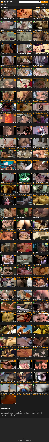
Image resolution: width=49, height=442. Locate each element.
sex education (3, 19)
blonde (37, 78)
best (10, 415)
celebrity (4, 171)
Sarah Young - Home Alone (38, 18)
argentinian (15, 148)
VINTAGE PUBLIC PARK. (21, 182)
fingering (18, 19)
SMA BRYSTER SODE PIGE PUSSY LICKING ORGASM (24, 53)
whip (13, 394)
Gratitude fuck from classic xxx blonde (7, 404)
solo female (31, 171)
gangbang (42, 31)
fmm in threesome (41, 370)
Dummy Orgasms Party (37, 42)
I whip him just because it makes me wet (7, 393)
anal (34, 160)
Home (2, 4)
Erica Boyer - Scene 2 (20, 252)
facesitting (11, 206)
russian (46, 113)
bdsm (40, 136)
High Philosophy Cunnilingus (5, 112)
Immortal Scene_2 (3, 241)
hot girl (30, 242)
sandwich (9, 253)
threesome (12, 125)
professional (14, 89)
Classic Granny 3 (3, 30)
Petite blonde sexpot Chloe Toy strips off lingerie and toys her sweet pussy (24, 88)
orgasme (31, 288)
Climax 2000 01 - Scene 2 (37, 252)
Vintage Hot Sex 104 (36, 381)
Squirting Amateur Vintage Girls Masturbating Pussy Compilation (24, 358)
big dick (1, 230)
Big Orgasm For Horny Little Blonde (6, 135)
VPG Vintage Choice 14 (21, 217)
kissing (6, 300)
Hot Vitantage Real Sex (21, 77)
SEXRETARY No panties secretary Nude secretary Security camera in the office (8, 170)
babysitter (28, 31)
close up (18, 31)
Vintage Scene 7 (3, 311)
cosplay (26, 394)
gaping (20, 394)
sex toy (34, 66)
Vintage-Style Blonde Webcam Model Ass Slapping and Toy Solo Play (41, 77)
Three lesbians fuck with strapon (23, 381)
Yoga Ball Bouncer (3, 287)
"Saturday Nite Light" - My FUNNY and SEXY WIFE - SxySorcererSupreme (8, 358)
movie (27, 411)
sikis (10, 43)
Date (42, 7)
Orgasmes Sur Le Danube (5, 276)
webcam (18, 312)
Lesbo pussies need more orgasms (39, 229)
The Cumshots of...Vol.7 (4, 217)
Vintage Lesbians (20, 159)
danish (29, 54)
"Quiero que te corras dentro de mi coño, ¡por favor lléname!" (8, 381)
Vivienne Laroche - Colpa (37, 346)
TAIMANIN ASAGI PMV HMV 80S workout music (24, 393)
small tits (24, 78)
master (15, 125)
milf (7, 31)
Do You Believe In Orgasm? (21, 229)
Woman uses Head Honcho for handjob (24, 205)
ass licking (14, 312)
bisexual (43, 148)
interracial (43, 66)
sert (11, 43)
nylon (13, 415)
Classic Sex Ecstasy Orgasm (22, 135)
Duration (46, 7)
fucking (22, 242)
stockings (43, 113)
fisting (28, 382)
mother (10, 411)
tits (43, 19)
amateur (34, 78)
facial (8, 160)
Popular (37, 7)
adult (7, 78)
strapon (43, 43)
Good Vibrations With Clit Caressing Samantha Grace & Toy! (24, 123)
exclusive (7, 171)
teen (6, 411)
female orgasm (41, 78)
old (30, 411)
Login (47, 4)
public (11, 89)
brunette (34, 19)
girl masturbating (15, 300)
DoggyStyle (35, 123)
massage (43, 359)
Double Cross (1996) (20, 264)
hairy (1, 54)
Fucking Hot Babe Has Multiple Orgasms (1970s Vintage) (24, 346)
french (1, 125)
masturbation (22, 43)
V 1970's (18, 322)
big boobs (18, 113)
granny (9, 31)
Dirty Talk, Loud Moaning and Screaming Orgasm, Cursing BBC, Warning (24, 311)
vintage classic (21, 411)
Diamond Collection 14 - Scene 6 (6, 369)
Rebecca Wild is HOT (4, 65)
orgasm (27, 19)
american (12, 19)
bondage (18, 125)
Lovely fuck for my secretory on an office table (41, 311)
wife (20, 242)
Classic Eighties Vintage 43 (5, 53)
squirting (24, 54)
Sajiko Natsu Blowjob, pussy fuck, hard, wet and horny (24, 30)
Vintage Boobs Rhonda (21, 112)
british (22, 89)
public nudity (25, 183)
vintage (24, 19)
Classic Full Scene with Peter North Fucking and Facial (41, 194)
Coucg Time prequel (20, 18)
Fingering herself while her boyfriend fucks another (41, 88)
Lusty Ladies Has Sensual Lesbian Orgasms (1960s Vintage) (41, 241)
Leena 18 (2, 159)
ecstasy (31, 136)
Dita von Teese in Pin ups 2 (38, 135)
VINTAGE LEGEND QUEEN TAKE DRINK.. (39, 276)
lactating (30, 113)
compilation (11, 101)
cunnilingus (31, 19)
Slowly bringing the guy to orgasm (23, 334)
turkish (4, 43)
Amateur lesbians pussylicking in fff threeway (41, 182)
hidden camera (26, 312)
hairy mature (8, 19)
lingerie (46, 136)
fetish (31, 89)
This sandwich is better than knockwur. (7, 252)
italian (42, 89)
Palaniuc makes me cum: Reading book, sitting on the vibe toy (41, 112)
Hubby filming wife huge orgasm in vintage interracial (41, 334)
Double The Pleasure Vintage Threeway (40, 369)
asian (18, 101)
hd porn (46, 78)
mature (5, 31)
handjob (10, 66)
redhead (46, 347)
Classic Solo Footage (36, 100)
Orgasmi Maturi (35, 159)
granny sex (10, 300)
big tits (1, 101)
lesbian (21, 19)
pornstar (41, 19)
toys (42, 101)
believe (30, 230)
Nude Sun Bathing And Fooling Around (23, 369)
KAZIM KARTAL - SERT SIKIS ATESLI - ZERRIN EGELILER (8, 42)
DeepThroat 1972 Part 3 (4, 205)
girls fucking (26, 242)
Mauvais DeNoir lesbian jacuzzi (38, 65)
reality (24, 253)
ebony (1, 195)
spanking (5, 148)
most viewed (15, 218)
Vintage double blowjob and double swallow (8, 88)
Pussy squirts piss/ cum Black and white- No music (41, 393)
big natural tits (25, 113)
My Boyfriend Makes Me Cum (22, 147)
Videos (6, 4)
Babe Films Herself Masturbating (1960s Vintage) (24, 42)
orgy (4, 335)
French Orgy (2, 123)
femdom (42, 136)
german (12, 31)
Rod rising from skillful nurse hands (23, 299)
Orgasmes (18, 287)
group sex (37, 43)
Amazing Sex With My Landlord (6, 322)
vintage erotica (4, 413)
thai (30, 31)
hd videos (40, 54)
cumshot (21, 54)
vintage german (34, 413)
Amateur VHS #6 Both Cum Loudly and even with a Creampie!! (41, 205)
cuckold (42, 335)
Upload (44, 1)
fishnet (14, 54)
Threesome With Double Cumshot (6, 229)
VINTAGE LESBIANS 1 (36, 358)
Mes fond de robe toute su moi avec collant (41, 147)
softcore (8, 148)
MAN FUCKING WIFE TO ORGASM (6, 346)
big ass (1, 382)
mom (2, 411)
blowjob (34, 31)
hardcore (2, 31)
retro (9, 78)
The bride (2, 264)
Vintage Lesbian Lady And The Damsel (7, 299)
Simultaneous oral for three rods (6, 334)
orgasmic (27, 288)
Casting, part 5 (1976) (20, 65)
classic (44, 230)
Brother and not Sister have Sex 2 (39, 217)
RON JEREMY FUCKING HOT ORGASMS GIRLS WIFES (24, 241)
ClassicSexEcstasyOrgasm (37, 322)
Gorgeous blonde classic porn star (39, 287)
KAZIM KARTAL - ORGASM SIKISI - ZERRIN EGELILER (41, 53)
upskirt (37, 113)
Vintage (1, 77)
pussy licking (2, 300)
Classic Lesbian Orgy (20, 100)
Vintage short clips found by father (6, 182)
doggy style (46, 300)
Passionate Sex (19, 276)
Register (43, 4)
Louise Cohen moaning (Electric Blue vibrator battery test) (24, 194)
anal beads (11, 54)
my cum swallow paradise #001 (38, 170)
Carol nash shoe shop (37, 264)
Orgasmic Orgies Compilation (5, 100)
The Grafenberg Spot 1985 (37, 30)
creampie (7, 242)
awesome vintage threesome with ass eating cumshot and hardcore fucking (8, 194)
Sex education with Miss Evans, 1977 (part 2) (8, 18)
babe (1, 66)
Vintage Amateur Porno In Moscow (39, 299)
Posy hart (2, 147)
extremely (29, 265)
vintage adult (12, 78)
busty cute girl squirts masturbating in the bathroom (24, 170)
